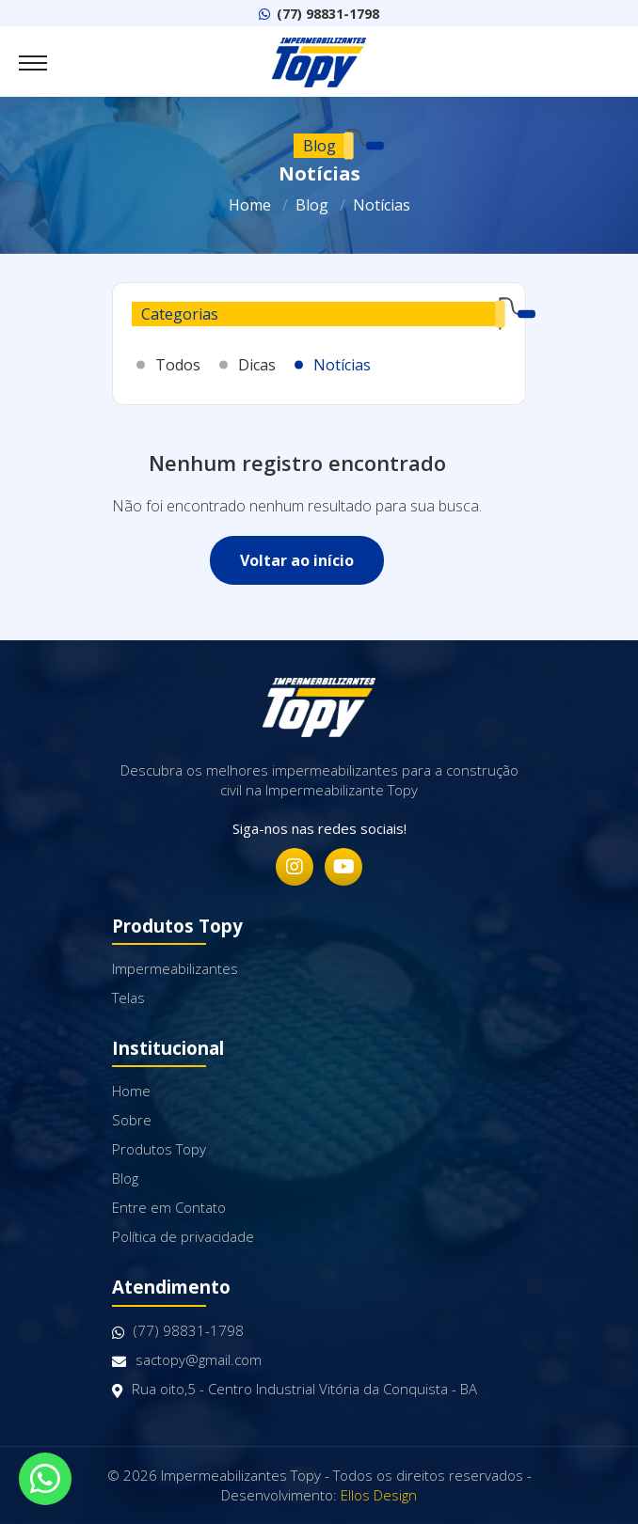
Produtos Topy (159, 1148)
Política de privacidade (183, 1236)
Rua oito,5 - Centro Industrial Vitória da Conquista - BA (294, 1389)
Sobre (132, 1119)
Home (250, 205)
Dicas (257, 364)
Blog (311, 205)
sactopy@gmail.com (187, 1360)
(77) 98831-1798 (319, 14)
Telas (128, 997)
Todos (177, 364)
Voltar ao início (297, 560)
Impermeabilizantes (175, 968)
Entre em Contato (169, 1207)
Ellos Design (379, 1494)
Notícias (381, 205)
